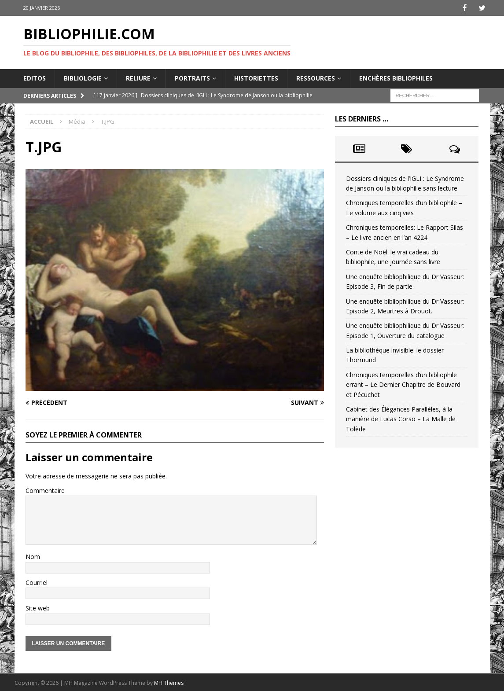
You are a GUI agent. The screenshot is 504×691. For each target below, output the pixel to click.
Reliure (138, 78)
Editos (34, 78)
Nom (33, 556)
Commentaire (45, 490)
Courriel (37, 582)
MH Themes (169, 682)
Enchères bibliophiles (396, 78)
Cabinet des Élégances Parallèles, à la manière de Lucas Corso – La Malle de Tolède (401, 418)
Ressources (315, 78)
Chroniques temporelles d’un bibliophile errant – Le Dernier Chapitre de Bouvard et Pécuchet (403, 384)
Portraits (192, 78)
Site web (38, 607)
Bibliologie (83, 78)
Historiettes (256, 78)
